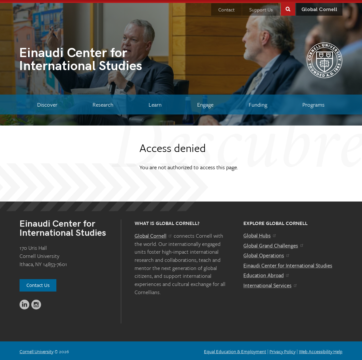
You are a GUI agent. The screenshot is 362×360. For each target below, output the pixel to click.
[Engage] (205, 103)
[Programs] (313, 103)
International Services (270, 284)
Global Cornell (319, 8)
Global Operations (266, 254)
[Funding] (257, 103)
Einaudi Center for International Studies (287, 264)
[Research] (103, 103)
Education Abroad (266, 274)
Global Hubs (260, 234)
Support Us (261, 7)
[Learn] (155, 103)
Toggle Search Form (288, 7)
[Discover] (47, 103)
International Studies (100, 58)
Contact (226, 7)
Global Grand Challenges (273, 244)
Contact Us (38, 284)
